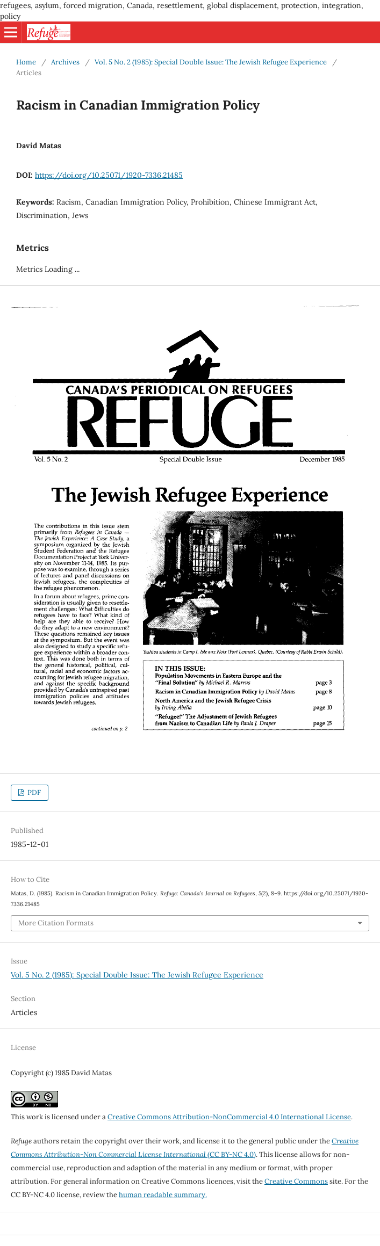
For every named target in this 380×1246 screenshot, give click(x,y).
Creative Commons (296, 1181)
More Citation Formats (56, 923)
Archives (65, 62)
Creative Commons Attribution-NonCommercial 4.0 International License (229, 1116)
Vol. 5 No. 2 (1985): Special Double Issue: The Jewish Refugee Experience (211, 62)
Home (26, 62)
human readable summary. (163, 1194)
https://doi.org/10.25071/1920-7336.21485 (109, 175)
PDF (33, 792)
